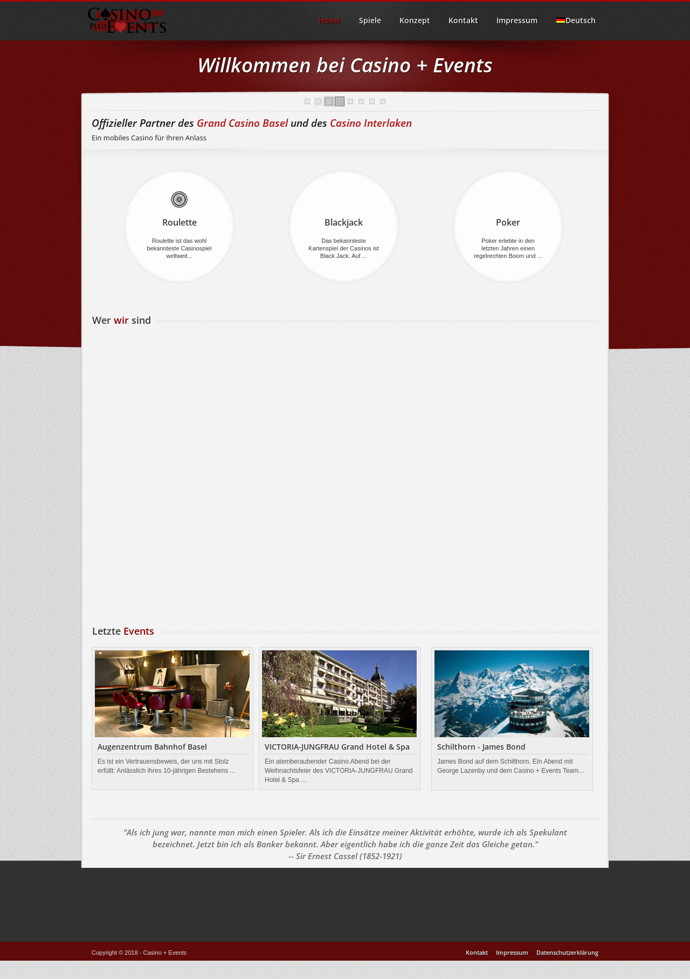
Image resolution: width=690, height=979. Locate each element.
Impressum (516, 20)
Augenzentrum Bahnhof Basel (152, 747)
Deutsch (576, 20)
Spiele (370, 20)
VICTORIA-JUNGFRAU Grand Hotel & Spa (337, 747)
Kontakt (463, 20)
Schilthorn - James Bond (481, 747)
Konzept (414, 20)
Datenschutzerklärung (567, 952)
